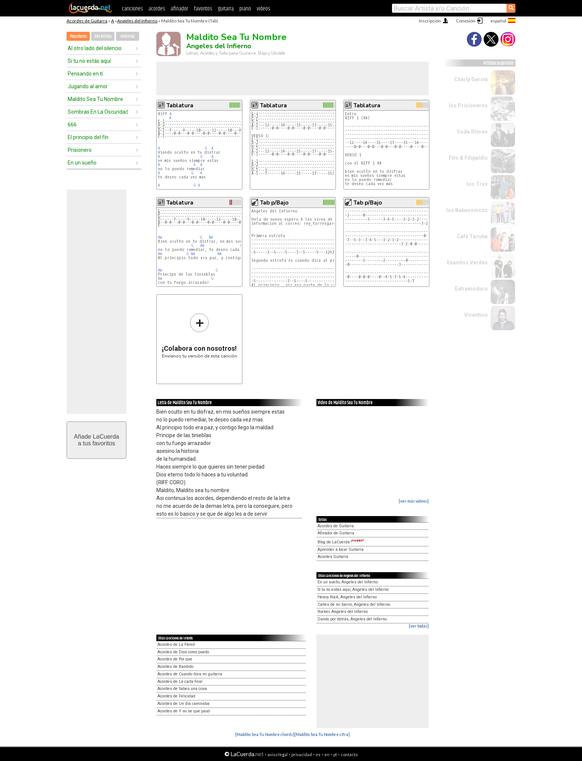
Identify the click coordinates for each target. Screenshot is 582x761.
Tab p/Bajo (274, 202)
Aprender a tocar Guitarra (341, 549)
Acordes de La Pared (176, 644)
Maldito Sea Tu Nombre (95, 99)
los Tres (477, 184)
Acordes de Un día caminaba (183, 703)
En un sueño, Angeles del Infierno (348, 582)
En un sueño (82, 163)
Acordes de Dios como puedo (183, 652)
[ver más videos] (414, 500)
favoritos (203, 8)
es (318, 754)
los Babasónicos (467, 210)
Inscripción (430, 21)
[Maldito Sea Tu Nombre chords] (264, 734)
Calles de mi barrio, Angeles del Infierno (354, 604)
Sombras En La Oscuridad (98, 112)
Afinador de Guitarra (336, 533)
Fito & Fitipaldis (468, 158)
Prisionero (80, 150)
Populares (78, 36)
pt (335, 754)
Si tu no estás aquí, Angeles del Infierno (353, 589)
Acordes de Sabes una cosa (182, 688)
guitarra (226, 8)
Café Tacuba (472, 236)
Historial (127, 36)
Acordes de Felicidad (176, 696)
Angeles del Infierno (137, 21)
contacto (349, 754)
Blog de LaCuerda (341, 542)
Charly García (471, 79)
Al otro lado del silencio (95, 48)
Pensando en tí (85, 74)
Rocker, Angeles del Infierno (343, 611)
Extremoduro (471, 289)
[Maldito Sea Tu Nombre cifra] (322, 734)
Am (160, 237)
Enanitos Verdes (467, 263)
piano (245, 8)
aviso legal (277, 754)
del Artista (102, 36)
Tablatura (179, 105)
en (327, 754)
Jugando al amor (88, 86)
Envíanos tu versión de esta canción (199, 335)
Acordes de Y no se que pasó (183, 711)
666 (72, 125)
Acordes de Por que (174, 659)
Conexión (465, 21)
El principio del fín (88, 137)
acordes (156, 8)
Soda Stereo (472, 132)
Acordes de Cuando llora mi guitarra (189, 674)
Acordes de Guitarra (87, 21)
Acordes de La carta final (179, 681)
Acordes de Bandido (175, 666)
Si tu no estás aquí (89, 61)
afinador (179, 8)
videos (263, 8)
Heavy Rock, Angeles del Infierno (347, 597)
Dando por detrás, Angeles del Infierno (352, 619)
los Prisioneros (468, 105)
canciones (132, 8)
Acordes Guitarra (333, 556)
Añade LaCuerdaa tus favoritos (96, 440)
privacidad (301, 754)
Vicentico (476, 315)
